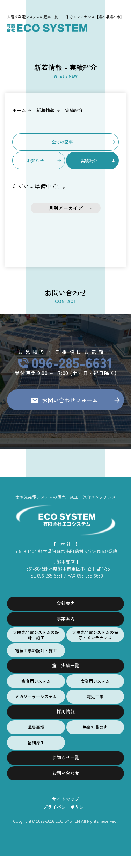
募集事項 (36, 727)
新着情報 (45, 110)
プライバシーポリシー (65, 807)
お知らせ (35, 160)
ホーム (19, 110)
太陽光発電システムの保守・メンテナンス (95, 634)
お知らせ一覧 (65, 757)
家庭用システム (36, 681)
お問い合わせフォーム (70, 400)
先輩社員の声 (95, 727)
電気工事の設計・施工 (36, 650)
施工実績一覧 (65, 665)
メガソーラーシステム (36, 696)
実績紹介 (74, 110)
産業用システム (95, 681)
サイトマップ (65, 799)
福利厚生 (36, 742)
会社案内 (66, 603)
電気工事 (95, 696)
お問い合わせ (65, 772)
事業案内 (66, 618)
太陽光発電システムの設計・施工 (36, 634)
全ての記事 (62, 142)
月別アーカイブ (66, 207)
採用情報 (66, 711)
